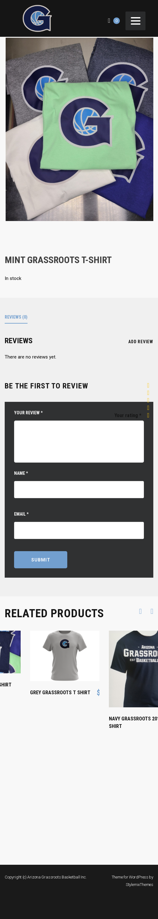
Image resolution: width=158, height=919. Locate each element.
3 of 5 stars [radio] (150, 400)
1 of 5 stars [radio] (150, 385)
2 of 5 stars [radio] (150, 393)
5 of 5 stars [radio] (150, 415)
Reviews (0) (16, 317)
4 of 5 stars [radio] (150, 408)
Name (21, 473)
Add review (140, 341)
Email (21, 514)
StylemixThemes (139, 884)
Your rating (128, 415)
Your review (28, 412)
